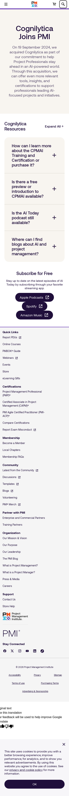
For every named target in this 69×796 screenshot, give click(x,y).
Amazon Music (31, 315)
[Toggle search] (63, 4)
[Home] (34, 4)
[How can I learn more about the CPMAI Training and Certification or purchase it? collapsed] (34, 155)
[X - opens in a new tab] (12, 651)
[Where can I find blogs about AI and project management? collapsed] (34, 246)
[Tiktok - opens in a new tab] (42, 651)
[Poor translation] (9, 726)
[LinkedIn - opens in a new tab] (34, 651)
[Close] (64, 744)
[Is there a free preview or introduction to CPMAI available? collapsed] (34, 188)
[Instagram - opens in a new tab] (19, 651)
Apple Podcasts (31, 297)
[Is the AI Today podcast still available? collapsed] (34, 217)
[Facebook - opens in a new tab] (5, 651)
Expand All (54, 126)
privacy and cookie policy (26, 769)
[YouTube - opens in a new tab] (27, 651)
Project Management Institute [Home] (15, 616)
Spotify (31, 306)
